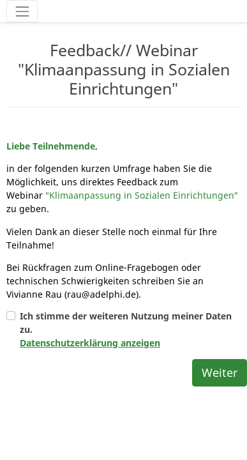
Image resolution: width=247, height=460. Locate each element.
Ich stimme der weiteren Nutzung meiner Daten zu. (126, 299)
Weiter (219, 342)
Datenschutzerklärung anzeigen (90, 313)
